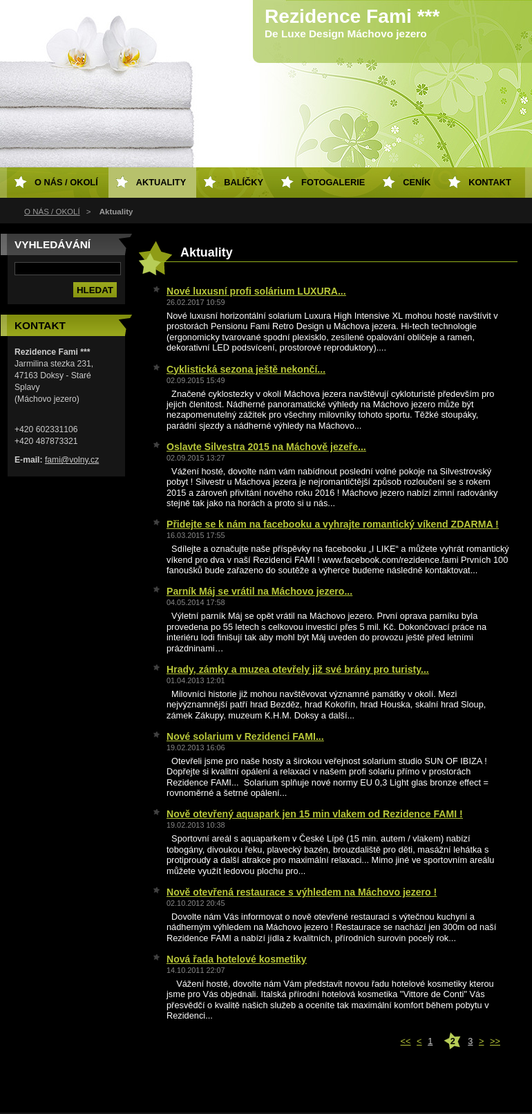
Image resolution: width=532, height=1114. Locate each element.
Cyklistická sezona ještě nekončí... (246, 369)
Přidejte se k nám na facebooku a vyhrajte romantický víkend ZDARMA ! (333, 524)
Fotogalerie (333, 182)
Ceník (416, 182)
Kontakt (489, 182)
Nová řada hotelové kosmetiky (237, 959)
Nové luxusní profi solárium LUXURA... (256, 291)
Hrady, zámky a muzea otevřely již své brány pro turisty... (298, 669)
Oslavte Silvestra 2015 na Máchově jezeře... (266, 446)
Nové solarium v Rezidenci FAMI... (245, 736)
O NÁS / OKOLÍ (52, 211)
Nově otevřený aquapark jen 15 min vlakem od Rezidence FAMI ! (315, 813)
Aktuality (161, 182)
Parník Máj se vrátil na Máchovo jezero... (259, 591)
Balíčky (243, 182)
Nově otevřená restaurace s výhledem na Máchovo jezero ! (302, 892)
